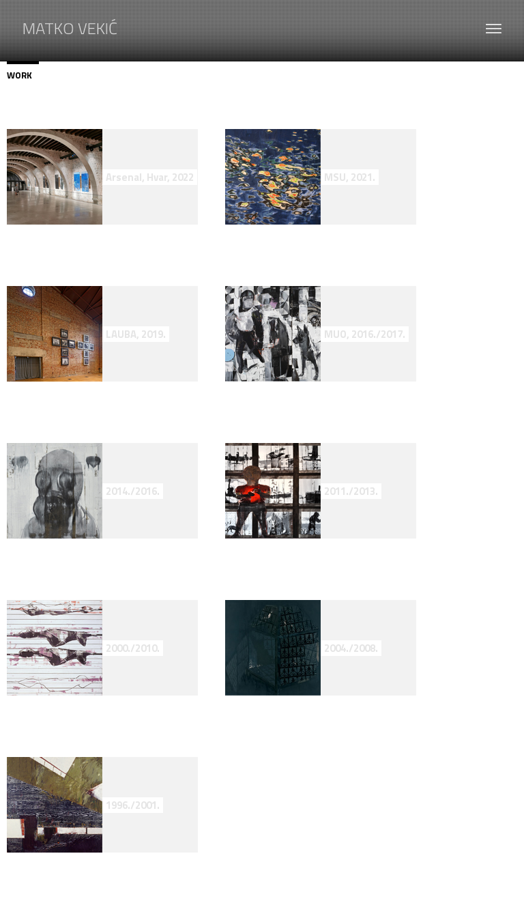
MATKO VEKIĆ (70, 26)
